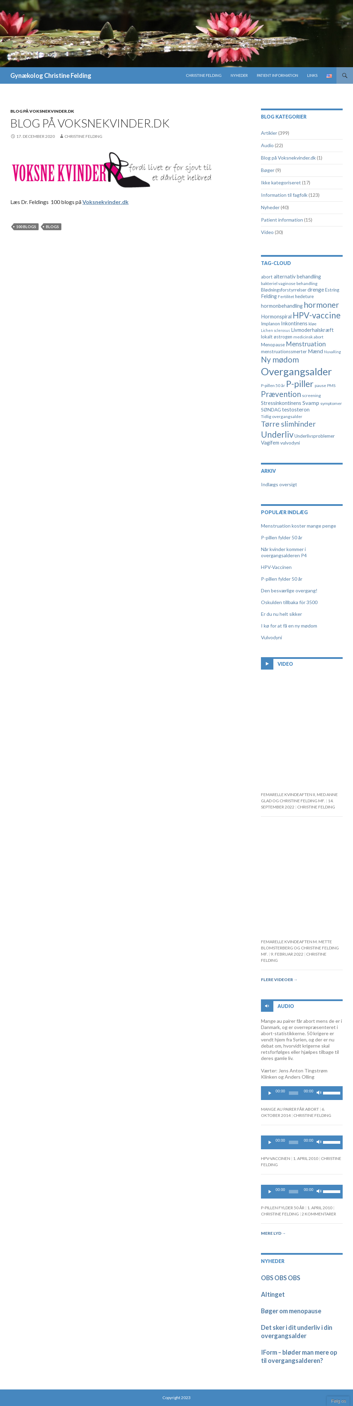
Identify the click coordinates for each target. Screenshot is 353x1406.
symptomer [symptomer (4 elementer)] (331, 403)
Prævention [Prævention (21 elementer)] (281, 394)
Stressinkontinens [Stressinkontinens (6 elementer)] (281, 403)
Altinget (273, 1294)
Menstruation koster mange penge (298, 526)
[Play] (269, 1093)
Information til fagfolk (284, 195)
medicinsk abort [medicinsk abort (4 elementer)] (308, 336)
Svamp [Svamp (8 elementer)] (310, 402)
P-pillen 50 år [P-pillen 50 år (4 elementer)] (273, 385)
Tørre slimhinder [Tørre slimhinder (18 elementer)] (288, 423)
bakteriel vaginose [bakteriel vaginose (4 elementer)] (278, 283)
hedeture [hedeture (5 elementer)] (304, 296)
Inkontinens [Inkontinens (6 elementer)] (294, 323)
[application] (302, 1093)
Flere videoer (279, 979)
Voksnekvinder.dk (105, 201)
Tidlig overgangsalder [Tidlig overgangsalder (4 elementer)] (281, 416)
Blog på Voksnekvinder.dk (42, 111)
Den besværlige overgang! (289, 590)
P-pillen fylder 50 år (281, 537)
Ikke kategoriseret (281, 182)
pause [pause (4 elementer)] (320, 385)
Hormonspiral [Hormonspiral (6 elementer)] (276, 316)
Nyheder (239, 75)
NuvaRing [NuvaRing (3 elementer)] (332, 351)
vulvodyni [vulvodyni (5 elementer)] (290, 443)
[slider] (293, 1093)
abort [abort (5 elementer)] (267, 276)
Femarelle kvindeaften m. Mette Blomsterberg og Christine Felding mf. (300, 948)
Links (312, 75)
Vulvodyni (271, 637)
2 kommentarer (319, 1213)
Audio (267, 145)
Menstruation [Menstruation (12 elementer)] (306, 344)
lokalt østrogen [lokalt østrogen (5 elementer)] (276, 336)
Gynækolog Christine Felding (50, 75)
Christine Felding (204, 75)
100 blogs (26, 226)
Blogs (52, 226)
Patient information (277, 75)
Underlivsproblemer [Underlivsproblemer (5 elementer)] (314, 436)
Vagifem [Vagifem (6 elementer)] (270, 443)
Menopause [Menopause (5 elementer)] (273, 344)
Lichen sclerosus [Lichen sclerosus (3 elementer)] (275, 330)
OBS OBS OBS (280, 1278)
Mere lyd (273, 1233)
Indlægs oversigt (279, 484)
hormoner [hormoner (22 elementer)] (321, 304)
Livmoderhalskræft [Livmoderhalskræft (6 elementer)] (312, 330)
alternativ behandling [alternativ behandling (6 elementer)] (297, 276)
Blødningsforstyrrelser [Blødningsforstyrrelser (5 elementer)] (283, 290)
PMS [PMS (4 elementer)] (331, 385)
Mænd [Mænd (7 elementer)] (315, 351)
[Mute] (319, 1093)
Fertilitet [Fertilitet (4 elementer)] (286, 296)
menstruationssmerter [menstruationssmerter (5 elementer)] (284, 351)
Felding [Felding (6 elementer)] (269, 296)
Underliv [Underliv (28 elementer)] (277, 434)
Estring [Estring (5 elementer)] (332, 290)
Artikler (269, 133)
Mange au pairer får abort (290, 1109)
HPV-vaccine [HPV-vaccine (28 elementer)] (317, 315)
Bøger (267, 170)
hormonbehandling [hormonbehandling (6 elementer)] (282, 306)
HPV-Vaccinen (276, 567)
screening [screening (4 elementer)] (311, 395)
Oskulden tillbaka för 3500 (289, 602)
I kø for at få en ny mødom (289, 626)
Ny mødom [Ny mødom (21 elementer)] (280, 359)
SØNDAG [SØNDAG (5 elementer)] (271, 409)
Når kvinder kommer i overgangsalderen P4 (284, 552)
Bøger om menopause (291, 1311)
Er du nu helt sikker (281, 614)
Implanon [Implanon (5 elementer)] (270, 323)
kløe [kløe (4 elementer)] (312, 323)
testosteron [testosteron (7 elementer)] (296, 409)
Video (267, 232)
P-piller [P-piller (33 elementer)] (300, 383)
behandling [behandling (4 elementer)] (306, 283)
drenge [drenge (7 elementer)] (315, 289)
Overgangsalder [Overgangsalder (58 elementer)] (296, 371)
